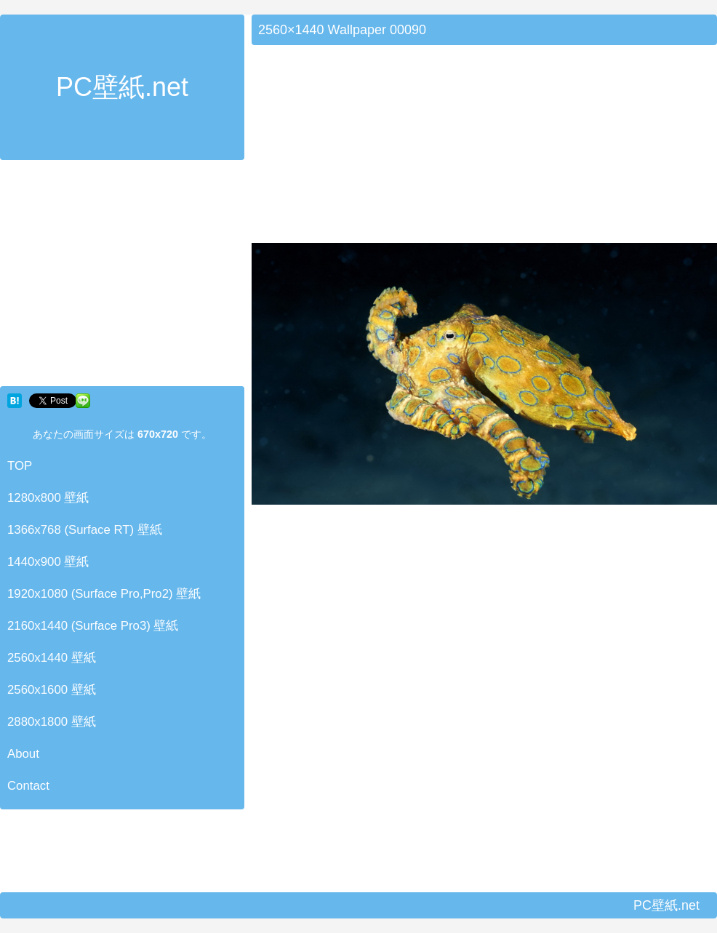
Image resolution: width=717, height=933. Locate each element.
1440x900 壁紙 (48, 562)
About (23, 754)
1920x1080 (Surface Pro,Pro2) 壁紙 (104, 594)
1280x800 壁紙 (48, 498)
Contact (28, 786)
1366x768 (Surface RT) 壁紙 (84, 530)
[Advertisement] (122, 276)
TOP (19, 466)
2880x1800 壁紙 (51, 722)
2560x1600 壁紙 (51, 690)
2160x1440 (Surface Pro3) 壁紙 (93, 626)
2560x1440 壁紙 (51, 658)
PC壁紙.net (122, 87)
